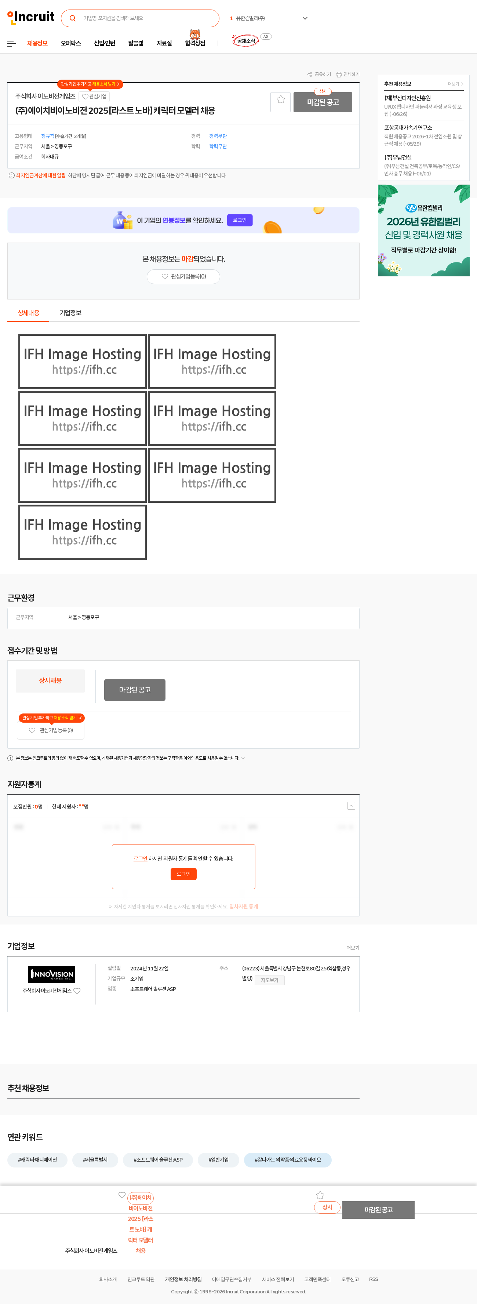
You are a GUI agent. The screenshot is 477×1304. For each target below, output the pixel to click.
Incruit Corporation (245, 1292)
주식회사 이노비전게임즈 (45, 96)
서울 (72, 617)
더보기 (353, 948)
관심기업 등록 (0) (50, 730)
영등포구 (90, 617)
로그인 (141, 858)
